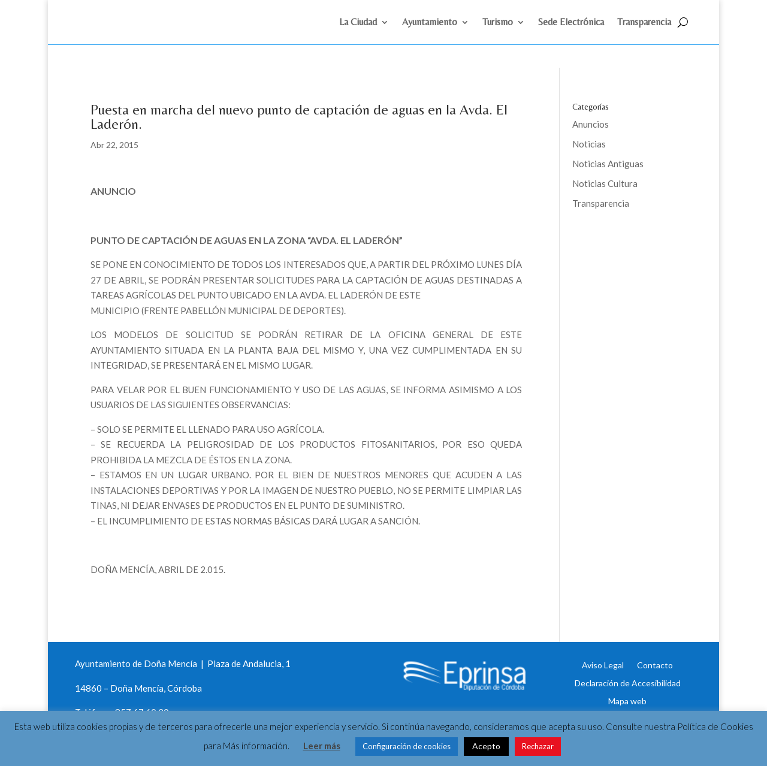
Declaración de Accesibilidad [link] (628, 653)
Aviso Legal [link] (603, 635)
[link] (139, 34)
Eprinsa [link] (617, 213)
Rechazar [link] (538, 746)
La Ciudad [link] (358, 23)
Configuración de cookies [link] (407, 746)
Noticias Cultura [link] (605, 154)
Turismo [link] (497, 23)
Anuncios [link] (590, 94)
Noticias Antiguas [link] (608, 134)
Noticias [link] (589, 114)
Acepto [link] (486, 746)
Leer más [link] (321, 745)
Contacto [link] (655, 635)
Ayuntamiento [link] (429, 23)
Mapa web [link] (627, 671)
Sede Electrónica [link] (571, 23)
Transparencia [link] (644, 23)
